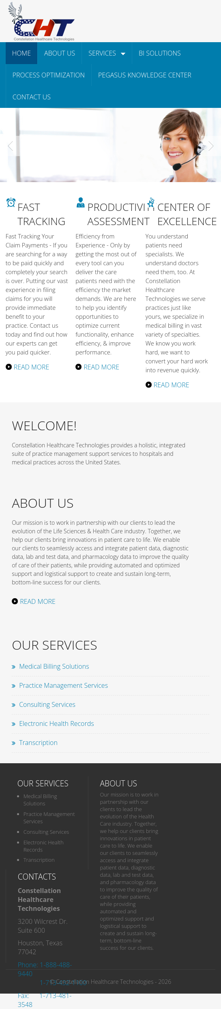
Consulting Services (47, 704)
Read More (31, 367)
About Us (59, 53)
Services (106, 53)
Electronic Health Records (56, 723)
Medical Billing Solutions (54, 666)
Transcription (38, 742)
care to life (137, 539)
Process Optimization (49, 75)
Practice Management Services (63, 685)
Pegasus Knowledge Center (144, 75)
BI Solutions (160, 53)
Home (21, 53)
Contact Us (32, 96)
